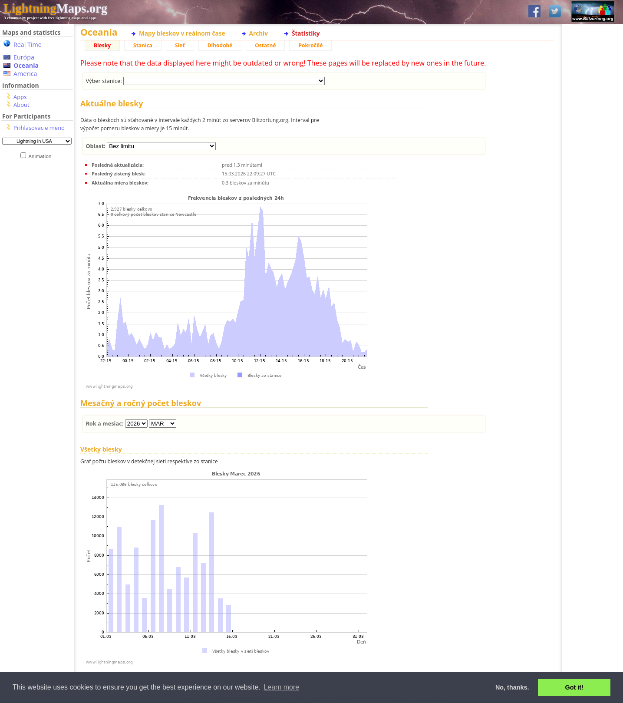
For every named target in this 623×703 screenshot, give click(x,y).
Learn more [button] (281, 687)
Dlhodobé (220, 45)
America (25, 73)
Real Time (27, 44)
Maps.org (55, 8)
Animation (42, 156)
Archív (258, 33)
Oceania (26, 65)
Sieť (180, 45)
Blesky (102, 45)
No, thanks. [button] (512, 687)
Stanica (142, 45)
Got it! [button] (574, 687)
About (21, 105)
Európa (23, 57)
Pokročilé (310, 45)
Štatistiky (306, 33)
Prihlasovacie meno (39, 128)
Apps (19, 97)
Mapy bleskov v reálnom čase (182, 33)
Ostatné (265, 45)
